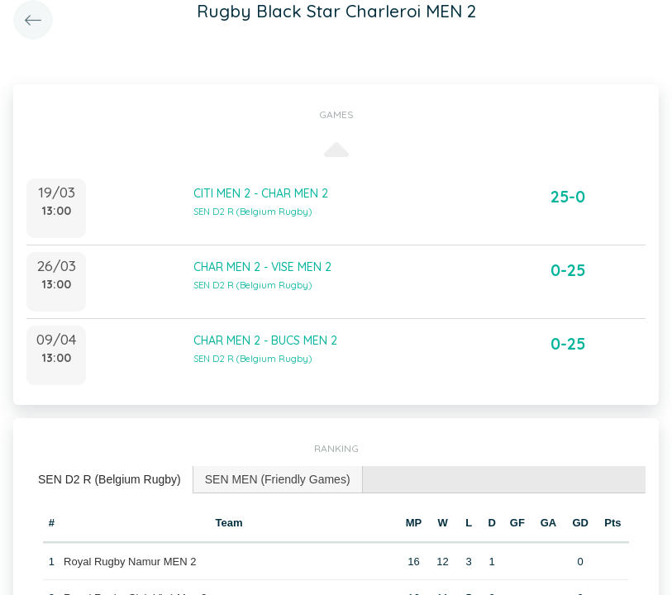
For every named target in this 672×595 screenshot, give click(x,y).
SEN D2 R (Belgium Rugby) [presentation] (109, 479)
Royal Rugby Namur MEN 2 (130, 561)
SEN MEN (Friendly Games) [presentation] (277, 479)
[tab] (109, 479)
